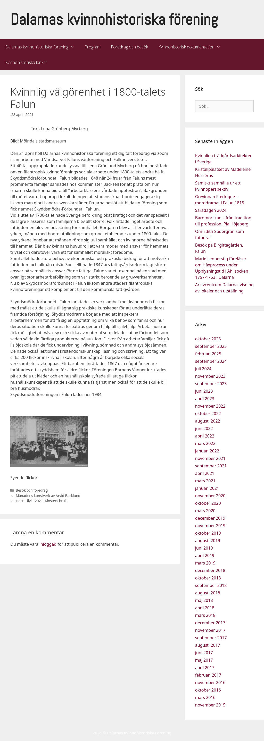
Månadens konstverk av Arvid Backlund (48, 495)
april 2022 (204, 436)
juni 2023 (204, 391)
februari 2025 (208, 354)
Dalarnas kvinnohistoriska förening (114, 19)
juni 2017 (204, 652)
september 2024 (211, 361)
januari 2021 (207, 488)
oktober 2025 (208, 339)
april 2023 (204, 398)
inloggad (47, 544)
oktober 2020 (208, 503)
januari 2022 (207, 451)
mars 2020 (205, 510)
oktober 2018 (208, 578)
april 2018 (204, 608)
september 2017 (211, 638)
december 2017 (210, 623)
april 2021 (204, 473)
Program (93, 47)
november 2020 (210, 496)
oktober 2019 (208, 533)
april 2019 (204, 555)
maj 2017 (204, 660)
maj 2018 (204, 600)
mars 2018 (205, 615)
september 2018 (211, 585)
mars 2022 (205, 443)
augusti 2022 (207, 421)
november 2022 (210, 406)
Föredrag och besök (129, 47)
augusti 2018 (207, 593)
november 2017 (210, 630)
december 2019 (210, 518)
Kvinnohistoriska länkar (26, 62)
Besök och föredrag (32, 490)
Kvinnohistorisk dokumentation (192, 47)
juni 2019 (204, 548)
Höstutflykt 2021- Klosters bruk (41, 500)
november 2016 (210, 682)
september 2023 (211, 383)
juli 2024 (203, 369)
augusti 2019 (207, 540)
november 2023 (210, 376)
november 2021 (210, 458)
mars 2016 (205, 697)
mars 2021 (205, 481)
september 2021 (211, 466)
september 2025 (211, 346)
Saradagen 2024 (210, 210)
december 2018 (210, 570)
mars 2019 (205, 563)
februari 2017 (208, 675)
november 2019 (210, 525)
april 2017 (204, 667)
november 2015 (210, 705)
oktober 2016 (208, 690)
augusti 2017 (207, 645)
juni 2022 (204, 428)
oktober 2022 (208, 413)
